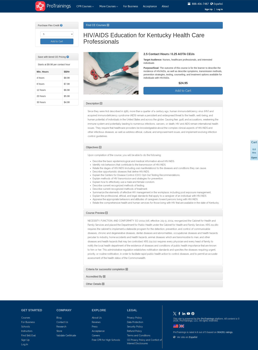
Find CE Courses (97, 25)
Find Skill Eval (28, 335)
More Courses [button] (108, 6)
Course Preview (97, 213)
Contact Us (62, 322)
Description (94, 103)
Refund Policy (134, 331)
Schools (25, 326)
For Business (130, 6)
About (165, 6)
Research (61, 326)
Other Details (95, 284)
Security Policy (135, 326)
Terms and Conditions (138, 335)
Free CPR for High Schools (106, 340)
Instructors (26, 331)
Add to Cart (57, 41)
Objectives (93, 147)
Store (59, 331)
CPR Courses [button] (85, 6)
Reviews (96, 322)
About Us (97, 317)
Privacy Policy (134, 317)
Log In (220, 9)
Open (254, 157)
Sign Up (209, 9)
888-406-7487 (198, 3)
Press (95, 326)
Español (218, 3)
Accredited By (95, 276)
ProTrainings (207, 318)
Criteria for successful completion (107, 269)
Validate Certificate (66, 335)
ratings (224, 332)
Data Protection (135, 322)
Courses (25, 317)
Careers (96, 335)
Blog (59, 317)
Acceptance (150, 6)
